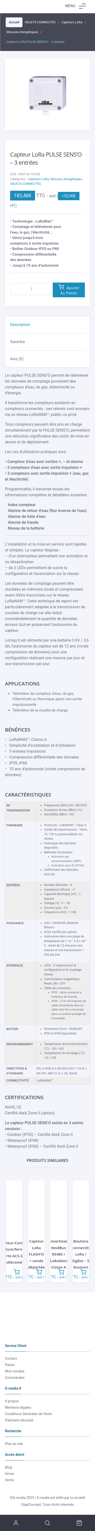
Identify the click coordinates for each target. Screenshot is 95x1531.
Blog (8, 1467)
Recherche (47, 1523)
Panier (10, 1365)
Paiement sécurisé (19, 1420)
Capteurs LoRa (38, 179)
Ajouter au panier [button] (16, 1272)
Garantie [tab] (17, 341)
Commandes (15, 1378)
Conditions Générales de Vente (28, 1414)
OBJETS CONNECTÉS (25, 184)
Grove (9, 1474)
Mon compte (14, 1371)
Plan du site (14, 1444)
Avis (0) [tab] (16, 359)
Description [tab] (20, 324)
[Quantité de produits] (31, 289)
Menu (75, 6)
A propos (12, 1401)
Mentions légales (18, 1407)
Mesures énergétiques (66, 179)
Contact (11, 1358)
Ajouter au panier (69, 290)
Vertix (9, 1480)
